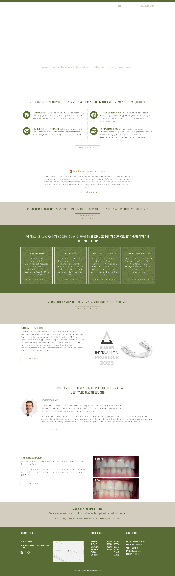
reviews (128, 14)
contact (151, 14)
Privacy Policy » (132, 554)
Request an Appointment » (136, 541)
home (93, 14)
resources (140, 14)
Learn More (32, 359)
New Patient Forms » (134, 544)
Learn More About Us (87, 148)
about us (102, 14)
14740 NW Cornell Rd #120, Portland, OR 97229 (35, 547)
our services (116, 14)
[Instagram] (22, 6)
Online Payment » (132, 547)
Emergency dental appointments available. (87, 519)
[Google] (28, 6)
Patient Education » (133, 551)
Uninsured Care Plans (87, 309)
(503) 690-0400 (147, 5)
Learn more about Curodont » (87, 217)
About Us (53, 429)
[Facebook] (25, 6)
